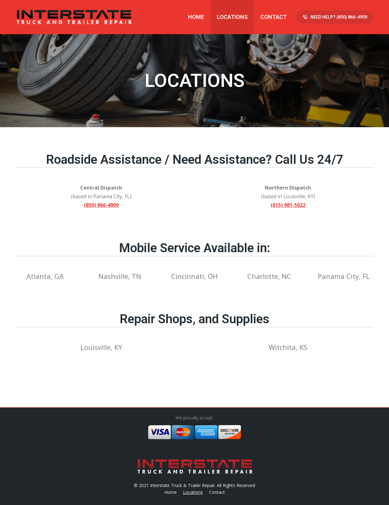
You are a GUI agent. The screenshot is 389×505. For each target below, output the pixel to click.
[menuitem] (196, 17)
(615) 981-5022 (288, 205)
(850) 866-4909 (101, 205)
